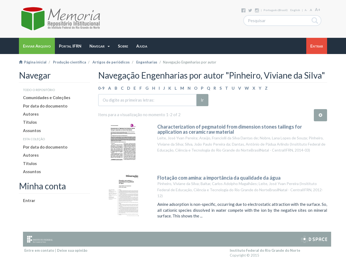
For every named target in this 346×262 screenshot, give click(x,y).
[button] (99, 46)
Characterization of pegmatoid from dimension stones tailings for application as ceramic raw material (229, 129)
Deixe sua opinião (72, 250)
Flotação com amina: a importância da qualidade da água (219, 178)
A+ (317, 9)
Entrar (29, 200)
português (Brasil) (276, 10)
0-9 (101, 88)
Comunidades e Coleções (46, 97)
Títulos (30, 122)
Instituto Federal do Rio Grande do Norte (265, 250)
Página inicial (32, 62)
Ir (202, 100)
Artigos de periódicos (111, 62)
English (295, 10)
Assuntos (32, 130)
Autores (31, 114)
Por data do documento (45, 105)
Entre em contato (39, 250)
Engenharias (146, 62)
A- (306, 10)
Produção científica (69, 62)
